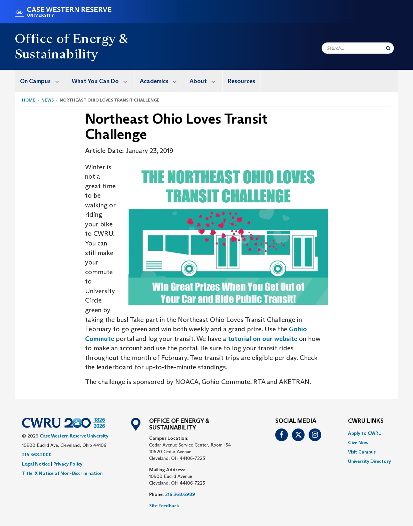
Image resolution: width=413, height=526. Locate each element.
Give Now (358, 443)
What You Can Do (103, 81)
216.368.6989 (180, 494)
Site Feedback (164, 506)
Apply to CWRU (365, 433)
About (205, 81)
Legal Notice (36, 464)
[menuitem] (40, 81)
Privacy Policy (67, 464)
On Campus (43, 81)
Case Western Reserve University (74, 436)
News (47, 100)
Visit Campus (362, 452)
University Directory (369, 461)
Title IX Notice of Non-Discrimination (62, 473)
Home (28, 100)
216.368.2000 (37, 455)
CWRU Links (366, 421)
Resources (241, 81)
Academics (162, 81)
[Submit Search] (388, 48)
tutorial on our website (262, 339)
